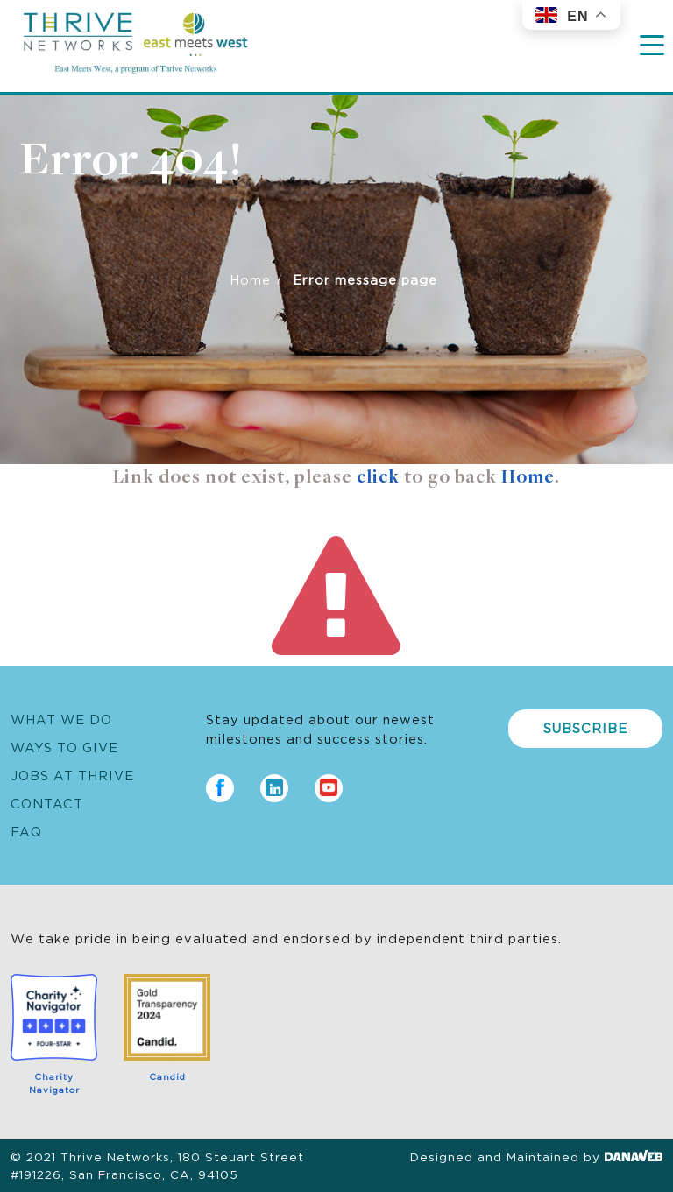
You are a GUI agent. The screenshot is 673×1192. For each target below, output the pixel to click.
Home (250, 279)
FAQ (26, 830)
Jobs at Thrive (72, 774)
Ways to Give (64, 746)
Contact (47, 802)
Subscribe (585, 727)
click (378, 478)
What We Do (61, 718)
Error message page (365, 279)
